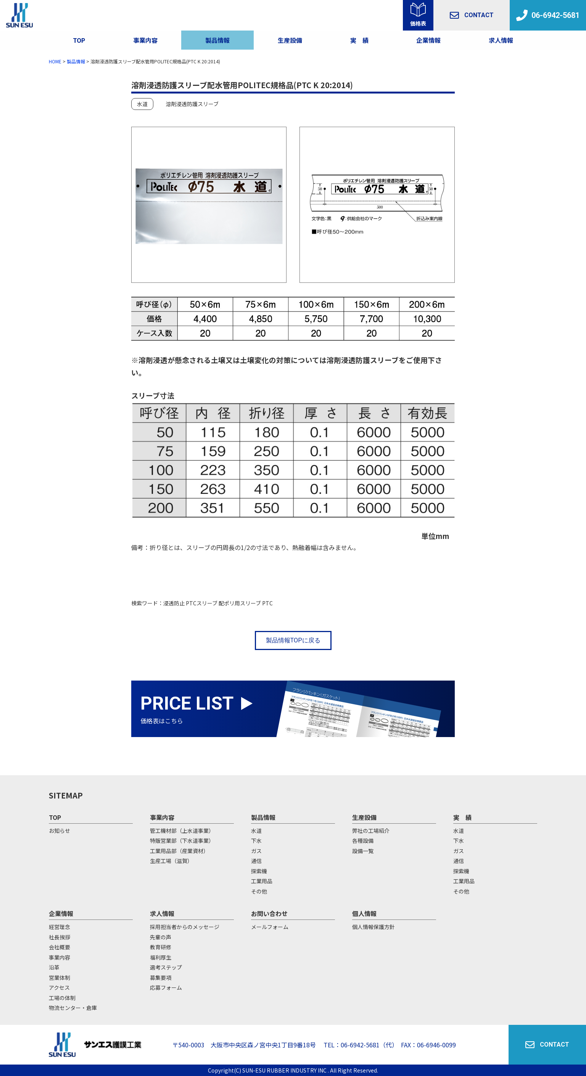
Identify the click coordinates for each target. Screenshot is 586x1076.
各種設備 (362, 840)
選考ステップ (166, 967)
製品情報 (217, 40)
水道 (142, 104)
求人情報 (501, 40)
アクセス (59, 987)
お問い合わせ (269, 913)
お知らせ (59, 830)
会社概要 (59, 947)
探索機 (259, 871)
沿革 (54, 967)
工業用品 (261, 881)
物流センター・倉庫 (73, 1007)
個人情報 (364, 913)
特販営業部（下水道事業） (182, 840)
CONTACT (472, 15)
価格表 (418, 23)
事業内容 (145, 40)
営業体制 (59, 977)
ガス (256, 851)
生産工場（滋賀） (171, 861)
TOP (79, 40)
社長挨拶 (59, 937)
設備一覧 (362, 851)
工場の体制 (62, 998)
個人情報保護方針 (373, 927)
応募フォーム (166, 987)
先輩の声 (160, 937)
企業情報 (428, 40)
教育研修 (160, 947)
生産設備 (364, 817)
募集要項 (160, 977)
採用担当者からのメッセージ (184, 927)
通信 (256, 861)
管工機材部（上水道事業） (182, 830)
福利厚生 (160, 957)
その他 (259, 891)
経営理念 (59, 927)
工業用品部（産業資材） (179, 851)
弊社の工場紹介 (371, 830)
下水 (256, 840)
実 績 (462, 817)
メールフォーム (269, 927)
